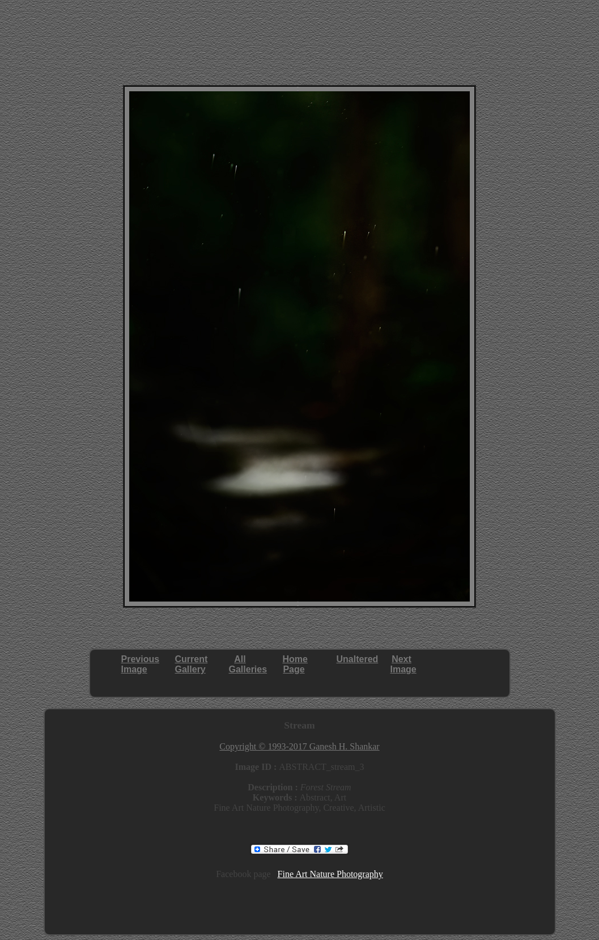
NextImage (403, 664)
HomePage (295, 664)
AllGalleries (248, 664)
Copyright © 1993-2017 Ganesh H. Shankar (299, 746)
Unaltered (358, 659)
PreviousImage (140, 664)
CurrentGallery (191, 664)
